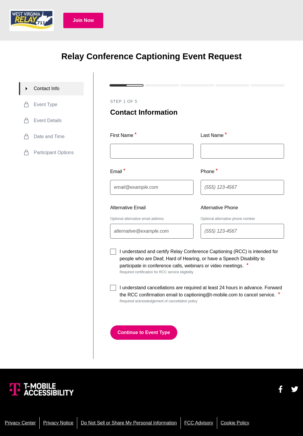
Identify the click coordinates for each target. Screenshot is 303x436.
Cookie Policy (235, 422)
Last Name (214, 135)
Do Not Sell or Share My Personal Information (129, 422)
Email (118, 171)
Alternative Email (128, 207)
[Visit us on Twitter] (294, 389)
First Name (124, 135)
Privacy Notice (58, 422)
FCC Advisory (198, 422)
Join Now (83, 20)
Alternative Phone (219, 207)
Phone (210, 171)
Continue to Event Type (143, 332)
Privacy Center (20, 422)
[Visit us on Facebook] (280, 389)
